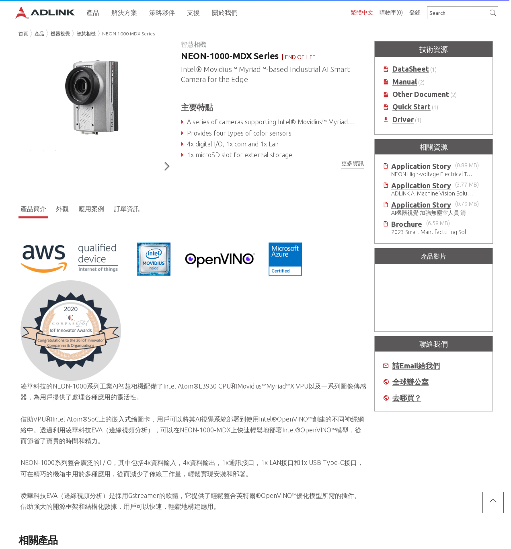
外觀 (62, 207)
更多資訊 (352, 163)
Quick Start (411, 107)
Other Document (420, 94)
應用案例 (91, 207)
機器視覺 (60, 33)
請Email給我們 (416, 366)
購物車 (391, 12)
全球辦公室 (410, 382)
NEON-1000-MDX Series (128, 33)
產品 (39, 33)
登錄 (415, 12)
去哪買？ (406, 398)
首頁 (23, 33)
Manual (404, 82)
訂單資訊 (127, 207)
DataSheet (410, 69)
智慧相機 (86, 33)
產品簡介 (33, 207)
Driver (403, 119)
